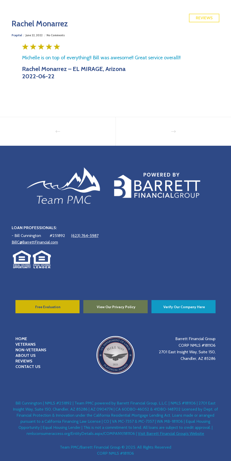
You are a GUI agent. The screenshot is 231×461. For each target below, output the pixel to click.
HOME (21, 338)
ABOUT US (25, 355)
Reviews (204, 17)
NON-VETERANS (30, 349)
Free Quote (204, 6)
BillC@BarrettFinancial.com (35, 242)
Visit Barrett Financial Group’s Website (171, 433)
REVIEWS (23, 361)
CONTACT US (28, 366)
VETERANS (25, 344)
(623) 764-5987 (85, 235)
